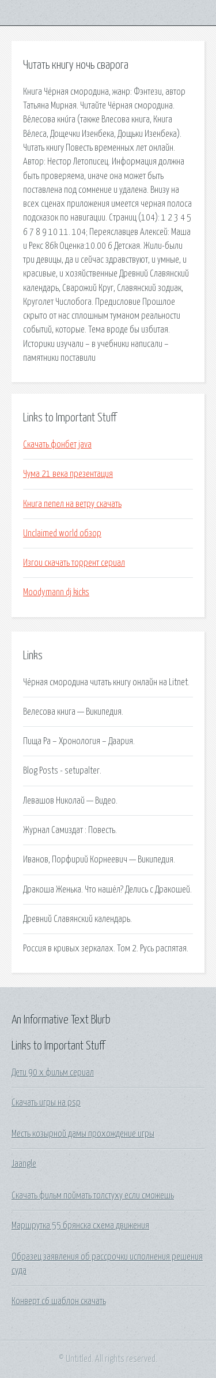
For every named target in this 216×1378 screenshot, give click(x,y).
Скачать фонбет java (57, 444)
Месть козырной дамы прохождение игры (83, 1133)
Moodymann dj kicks (56, 592)
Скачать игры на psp (46, 1102)
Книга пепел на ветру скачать (72, 504)
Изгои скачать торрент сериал (74, 562)
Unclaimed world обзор (62, 533)
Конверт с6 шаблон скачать (59, 1301)
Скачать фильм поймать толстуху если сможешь (93, 1195)
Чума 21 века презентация (68, 474)
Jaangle (24, 1163)
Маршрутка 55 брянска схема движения (80, 1225)
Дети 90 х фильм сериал (53, 1072)
